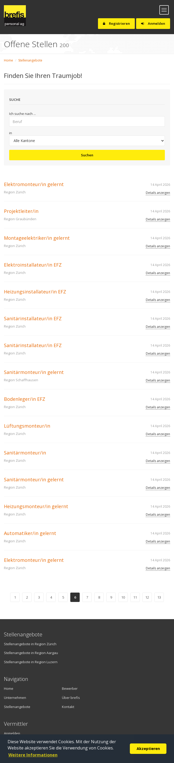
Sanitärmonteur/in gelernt (34, 372)
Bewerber (70, 688)
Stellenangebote (30, 60)
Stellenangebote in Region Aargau (31, 652)
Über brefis (71, 697)
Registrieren (116, 23)
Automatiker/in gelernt (30, 533)
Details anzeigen (158, 192)
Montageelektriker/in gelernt (37, 238)
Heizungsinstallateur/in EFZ (35, 291)
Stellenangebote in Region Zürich (30, 644)
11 (135, 597)
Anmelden (153, 23)
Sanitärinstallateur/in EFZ (33, 318)
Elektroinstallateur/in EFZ (33, 265)
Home (8, 60)
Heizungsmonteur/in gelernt (36, 506)
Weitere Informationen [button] (32, 755)
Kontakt (68, 706)
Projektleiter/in (21, 211)
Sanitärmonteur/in (25, 453)
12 (147, 597)
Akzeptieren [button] (148, 748)
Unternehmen (15, 697)
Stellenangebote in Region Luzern (30, 662)
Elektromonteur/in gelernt (34, 184)
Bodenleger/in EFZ (24, 399)
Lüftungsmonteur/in (27, 426)
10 (123, 597)
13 (159, 597)
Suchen (87, 155)
